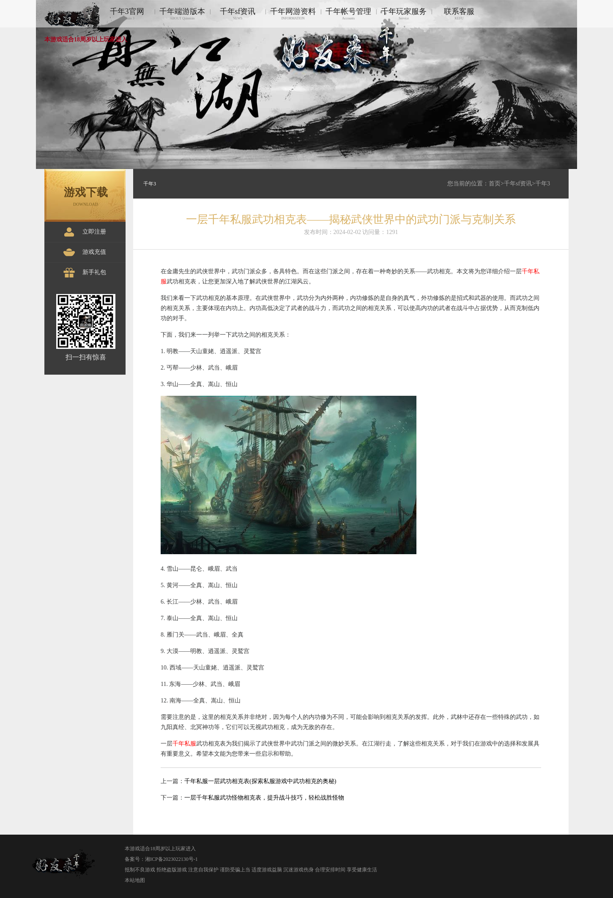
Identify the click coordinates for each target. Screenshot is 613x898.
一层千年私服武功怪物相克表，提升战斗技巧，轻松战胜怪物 (264, 798)
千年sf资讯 (237, 13)
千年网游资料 (292, 13)
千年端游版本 (182, 13)
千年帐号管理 (348, 13)
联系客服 (459, 13)
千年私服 (184, 743)
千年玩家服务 (403, 13)
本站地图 (135, 880)
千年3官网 (126, 13)
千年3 (542, 183)
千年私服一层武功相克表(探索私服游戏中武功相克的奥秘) (260, 781)
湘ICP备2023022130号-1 (171, 859)
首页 (495, 183)
